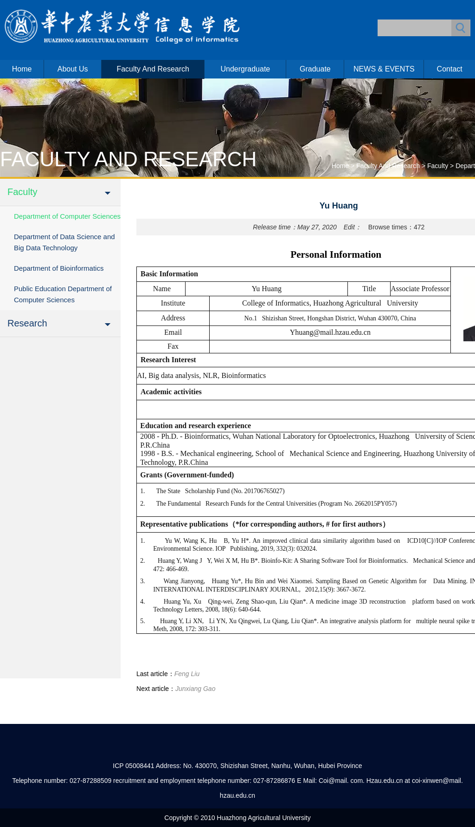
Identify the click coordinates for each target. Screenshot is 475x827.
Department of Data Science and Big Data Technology (64, 242)
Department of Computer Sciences (67, 216)
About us (73, 69)
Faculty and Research (152, 69)
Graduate (315, 69)
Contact (449, 69)
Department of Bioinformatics (58, 268)
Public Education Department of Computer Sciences (63, 294)
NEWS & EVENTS (384, 69)
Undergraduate (245, 69)
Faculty (437, 165)
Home (22, 69)
